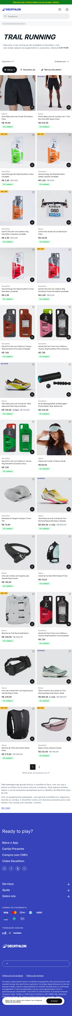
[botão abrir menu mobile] (60, 9)
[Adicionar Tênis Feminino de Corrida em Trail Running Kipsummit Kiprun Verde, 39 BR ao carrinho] (68, 681)
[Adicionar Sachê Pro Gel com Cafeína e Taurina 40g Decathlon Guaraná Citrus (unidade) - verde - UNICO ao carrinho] (32, 452)
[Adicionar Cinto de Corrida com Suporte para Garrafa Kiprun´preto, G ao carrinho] (32, 566)
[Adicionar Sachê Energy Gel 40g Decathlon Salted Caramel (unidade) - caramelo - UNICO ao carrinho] (68, 165)
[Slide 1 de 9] (54, 495)
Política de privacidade (13, 1002)
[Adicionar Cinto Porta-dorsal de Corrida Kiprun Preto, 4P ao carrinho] (68, 222)
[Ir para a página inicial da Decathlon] (11, 9)
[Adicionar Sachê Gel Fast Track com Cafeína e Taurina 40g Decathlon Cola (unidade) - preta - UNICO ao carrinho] (68, 624)
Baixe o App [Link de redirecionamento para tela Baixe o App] (10, 842)
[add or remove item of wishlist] (33, 77)
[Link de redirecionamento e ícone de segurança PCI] (10, 933)
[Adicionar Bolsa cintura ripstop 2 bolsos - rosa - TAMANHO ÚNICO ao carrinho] (68, 739)
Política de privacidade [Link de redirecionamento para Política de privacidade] (12, 975)
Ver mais (5, 808)
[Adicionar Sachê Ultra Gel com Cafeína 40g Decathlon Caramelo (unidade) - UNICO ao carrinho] (32, 222)
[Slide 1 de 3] (18, 495)
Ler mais (64, 47)
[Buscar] (5, 16)
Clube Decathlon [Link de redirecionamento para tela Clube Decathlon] (13, 861)
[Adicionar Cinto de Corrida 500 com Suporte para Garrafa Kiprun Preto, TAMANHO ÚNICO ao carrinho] (32, 681)
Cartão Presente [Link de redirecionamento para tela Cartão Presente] (13, 848)
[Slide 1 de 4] (18, 150)
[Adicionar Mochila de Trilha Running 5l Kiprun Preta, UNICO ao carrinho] (32, 739)
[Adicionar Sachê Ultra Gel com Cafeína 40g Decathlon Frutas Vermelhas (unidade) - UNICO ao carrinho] (68, 280)
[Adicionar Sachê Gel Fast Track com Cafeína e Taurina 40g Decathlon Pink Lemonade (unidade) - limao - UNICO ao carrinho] (68, 337)
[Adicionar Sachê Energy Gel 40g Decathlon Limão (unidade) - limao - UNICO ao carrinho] (32, 165)
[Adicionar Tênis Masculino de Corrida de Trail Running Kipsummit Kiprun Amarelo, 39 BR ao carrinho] (68, 509)
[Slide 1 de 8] (18, 93)
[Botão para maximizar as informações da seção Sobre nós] (68, 896)
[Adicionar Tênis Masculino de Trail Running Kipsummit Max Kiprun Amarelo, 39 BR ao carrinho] (32, 394)
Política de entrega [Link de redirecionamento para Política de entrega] (35, 975)
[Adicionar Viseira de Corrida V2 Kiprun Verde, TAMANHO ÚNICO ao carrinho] (68, 452)
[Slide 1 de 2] (18, 323)
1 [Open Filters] (9, 69)
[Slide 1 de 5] (36, 2)
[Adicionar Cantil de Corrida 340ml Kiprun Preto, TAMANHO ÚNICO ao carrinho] (68, 566)
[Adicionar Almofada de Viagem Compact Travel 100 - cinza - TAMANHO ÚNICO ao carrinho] (32, 509)
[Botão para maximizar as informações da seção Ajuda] (68, 890)
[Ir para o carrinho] (67, 9)
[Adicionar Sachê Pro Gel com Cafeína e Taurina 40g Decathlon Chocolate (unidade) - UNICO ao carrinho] (32, 337)
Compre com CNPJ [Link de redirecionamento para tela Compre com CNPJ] (14, 855)
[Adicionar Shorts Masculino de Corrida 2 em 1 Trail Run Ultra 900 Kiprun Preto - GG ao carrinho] (68, 107)
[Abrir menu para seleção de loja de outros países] (36, 963)
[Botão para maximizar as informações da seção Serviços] (68, 884)
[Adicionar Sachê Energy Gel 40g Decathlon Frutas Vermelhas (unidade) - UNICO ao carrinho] (32, 280)
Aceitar (54, 1001)
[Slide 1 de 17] (54, 380)
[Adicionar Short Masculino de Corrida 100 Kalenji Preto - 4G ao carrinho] (32, 107)
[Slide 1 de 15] (54, 93)
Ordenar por (62, 61)
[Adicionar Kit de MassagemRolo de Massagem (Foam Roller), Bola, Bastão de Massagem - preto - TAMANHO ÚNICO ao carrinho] (68, 394)
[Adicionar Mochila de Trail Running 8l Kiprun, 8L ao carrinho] (32, 624)
